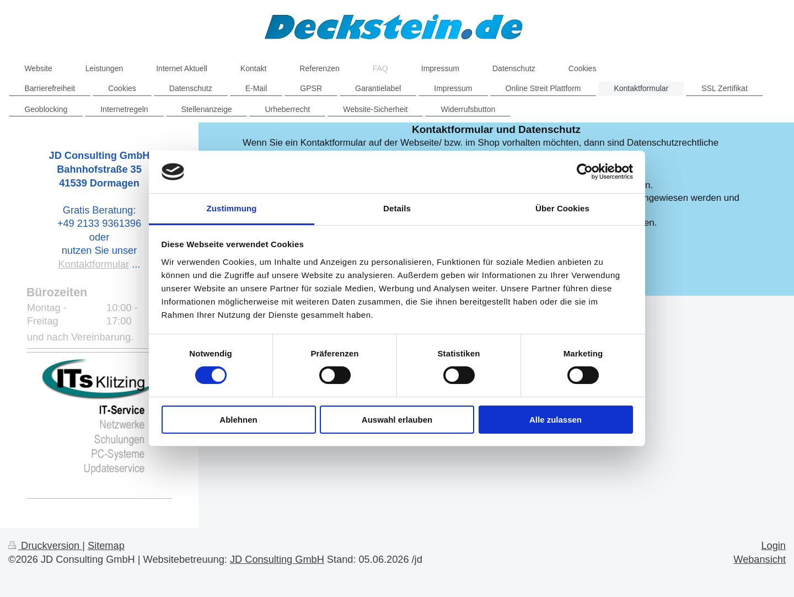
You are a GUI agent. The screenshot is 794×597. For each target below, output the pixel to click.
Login (773, 545)
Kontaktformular (93, 264)
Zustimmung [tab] (232, 208)
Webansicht (759, 559)
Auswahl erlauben (397, 419)
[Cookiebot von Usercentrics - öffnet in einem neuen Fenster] (585, 171)
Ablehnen (238, 419)
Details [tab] (397, 208)
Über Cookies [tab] (562, 208)
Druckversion (45, 545)
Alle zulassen (555, 419)
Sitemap (106, 545)
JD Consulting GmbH (277, 559)
